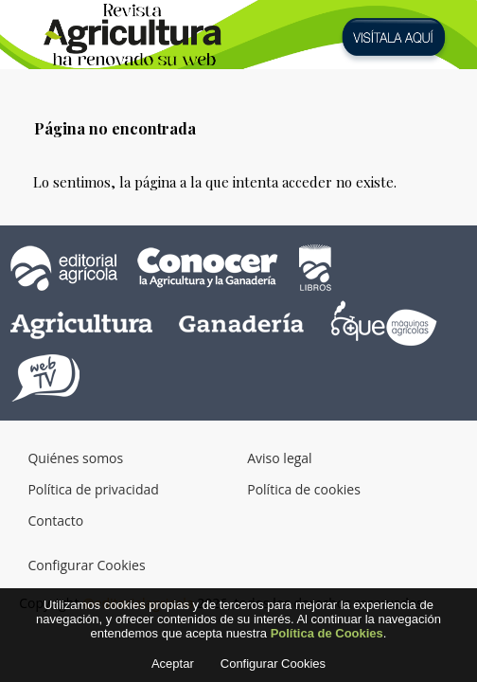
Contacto (55, 520)
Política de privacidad (92, 489)
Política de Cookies (327, 639)
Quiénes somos (75, 458)
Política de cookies (304, 489)
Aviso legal (279, 458)
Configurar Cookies (86, 565)
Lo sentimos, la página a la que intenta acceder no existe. (215, 181)
